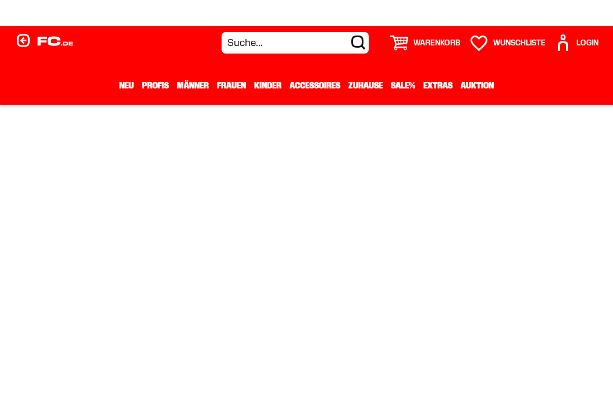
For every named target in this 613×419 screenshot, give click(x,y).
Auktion (477, 85)
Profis (155, 85)
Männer (193, 85)
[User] (576, 43)
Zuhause (365, 85)
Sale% (403, 85)
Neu (126, 85)
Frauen (231, 85)
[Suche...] (295, 42)
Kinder (267, 85)
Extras (437, 85)
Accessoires (315, 85)
